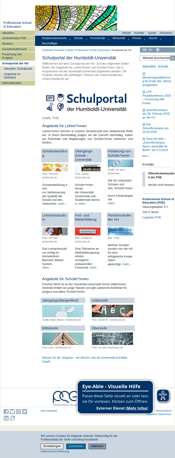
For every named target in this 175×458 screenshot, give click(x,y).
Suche (152, 33)
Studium (7, 43)
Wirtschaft (119, 38)
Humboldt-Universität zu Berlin (58, 50)
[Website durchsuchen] (157, 57)
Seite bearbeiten (48, 411)
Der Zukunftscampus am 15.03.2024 (155, 128)
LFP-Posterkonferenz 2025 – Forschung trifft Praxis (156, 97)
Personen (166, 33)
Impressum (152, 414)
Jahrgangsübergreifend (60, 300)
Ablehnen (97, 446)
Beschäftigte (49, 43)
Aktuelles (8, 33)
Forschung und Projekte (11, 56)
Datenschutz (164, 414)
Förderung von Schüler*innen (119, 153)
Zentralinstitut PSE (14, 38)
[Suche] (172, 57)
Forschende (97, 38)
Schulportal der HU (15, 63)
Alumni (153, 38)
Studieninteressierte (54, 38)
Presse (136, 38)
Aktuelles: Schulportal (18, 68)
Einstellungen (52, 446)
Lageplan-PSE (151, 217)
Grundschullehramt (14, 49)
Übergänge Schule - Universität (84, 155)
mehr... (62, 203)
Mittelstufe (50, 328)
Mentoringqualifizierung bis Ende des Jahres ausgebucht (156, 79)
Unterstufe (100, 300)
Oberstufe (99, 328)
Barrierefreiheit (163, 411)
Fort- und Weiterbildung (85, 217)
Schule (78, 38)
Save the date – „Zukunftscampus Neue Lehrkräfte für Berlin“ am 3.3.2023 (155, 144)
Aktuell (126, 33)
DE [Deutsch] (145, 49)
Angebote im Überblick (12, 75)
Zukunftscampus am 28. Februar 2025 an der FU (156, 113)
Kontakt (139, 33)
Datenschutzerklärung (55, 451)
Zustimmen (76, 446)
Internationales (11, 83)
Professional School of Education (17, 25)
